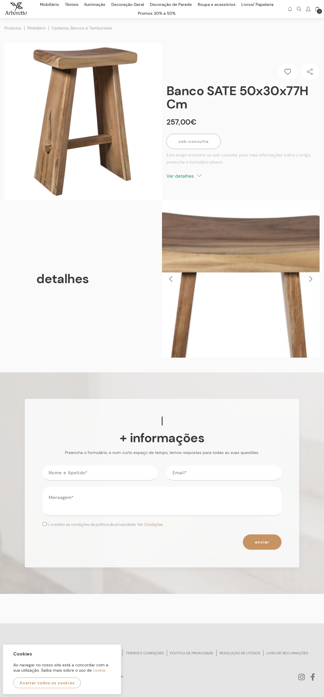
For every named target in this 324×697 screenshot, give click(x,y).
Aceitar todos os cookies (47, 683)
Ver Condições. (150, 524)
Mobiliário (36, 28)
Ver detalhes (184, 176)
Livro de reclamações (287, 653)
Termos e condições (145, 653)
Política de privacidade (191, 653)
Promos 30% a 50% (157, 13)
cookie (99, 670)
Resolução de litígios (240, 653)
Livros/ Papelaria (257, 4)
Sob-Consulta (194, 141)
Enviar (262, 542)
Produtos (13, 28)
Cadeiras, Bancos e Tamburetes (82, 28)
